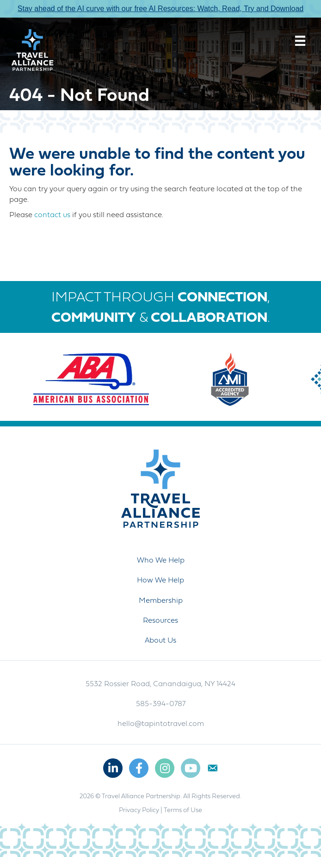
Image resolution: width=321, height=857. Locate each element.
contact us (52, 215)
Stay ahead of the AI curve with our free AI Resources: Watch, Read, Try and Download (160, 9)
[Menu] (300, 40)
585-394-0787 (160, 704)
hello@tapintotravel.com (160, 724)
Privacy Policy (139, 810)
